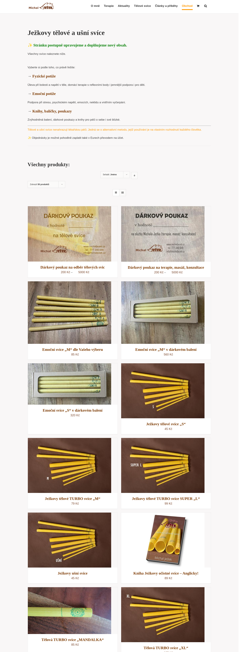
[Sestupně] (134, 175)
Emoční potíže (44, 94)
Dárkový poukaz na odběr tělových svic (72, 267)
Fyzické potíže (44, 76)
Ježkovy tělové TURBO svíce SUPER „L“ (166, 499)
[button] (205, 6)
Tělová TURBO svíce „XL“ (166, 648)
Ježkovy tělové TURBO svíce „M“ (72, 499)
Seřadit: (110, 174)
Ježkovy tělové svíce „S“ (166, 424)
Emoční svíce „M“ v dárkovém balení (165, 349)
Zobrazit (39, 184)
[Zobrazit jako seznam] (122, 192)
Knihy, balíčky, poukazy (52, 111)
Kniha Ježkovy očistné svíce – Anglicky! (165, 573)
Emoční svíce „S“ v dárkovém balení (72, 410)
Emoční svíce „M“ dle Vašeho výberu (72, 349)
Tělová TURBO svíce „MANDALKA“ (73, 640)
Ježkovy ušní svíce (73, 573)
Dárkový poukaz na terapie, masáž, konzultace (166, 267)
